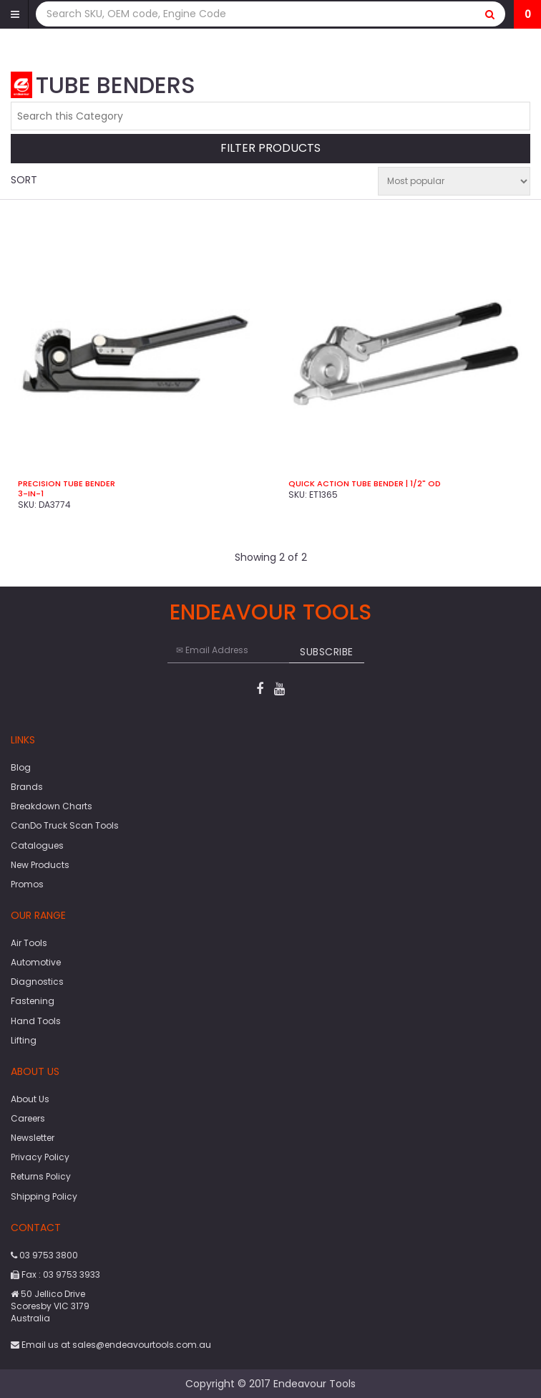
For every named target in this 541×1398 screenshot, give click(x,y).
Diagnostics (37, 981)
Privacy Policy (40, 1157)
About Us (30, 1099)
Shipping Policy (44, 1196)
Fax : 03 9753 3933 (55, 1274)
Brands (27, 787)
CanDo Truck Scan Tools (65, 825)
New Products (40, 865)
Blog (21, 767)
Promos (27, 884)
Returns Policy (41, 1176)
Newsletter (32, 1138)
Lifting (23, 1040)
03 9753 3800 (44, 1255)
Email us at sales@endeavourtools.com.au (111, 1345)
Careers (28, 1118)
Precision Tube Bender (66, 483)
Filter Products (270, 148)
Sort (24, 180)
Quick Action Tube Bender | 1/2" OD (364, 483)
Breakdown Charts (51, 806)
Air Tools (29, 943)
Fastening (32, 1001)
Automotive (36, 962)
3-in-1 (31, 493)
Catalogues (37, 845)
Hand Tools (36, 1021)
